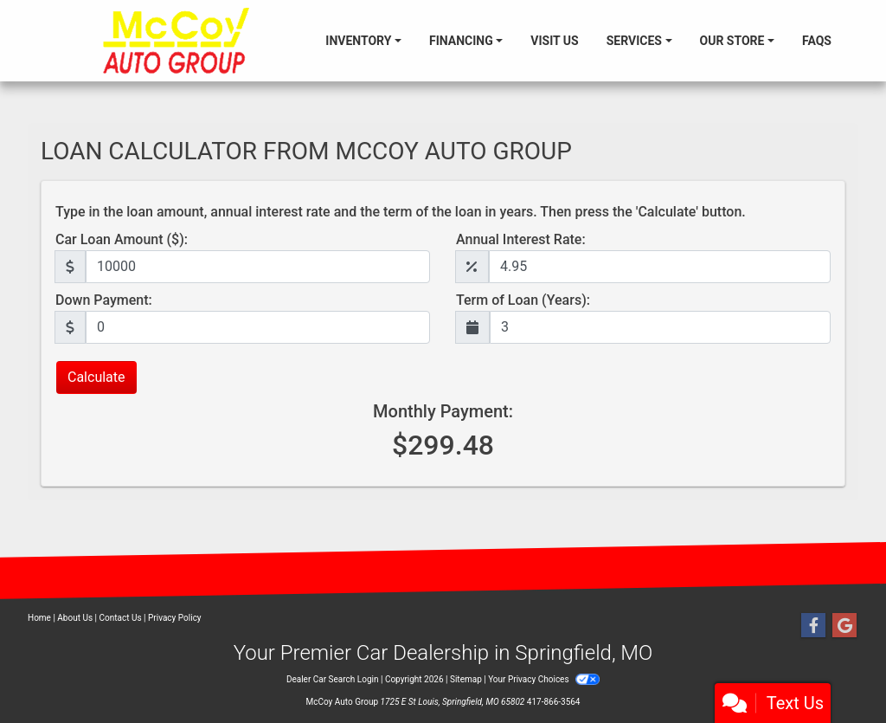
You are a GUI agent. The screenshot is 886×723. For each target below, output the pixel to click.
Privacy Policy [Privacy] (175, 618)
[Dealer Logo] (176, 40)
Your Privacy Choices (544, 679)
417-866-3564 (554, 702)
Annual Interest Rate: (521, 239)
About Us (75, 618)
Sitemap (466, 679)
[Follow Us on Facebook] (813, 626)
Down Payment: (103, 300)
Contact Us (121, 618)
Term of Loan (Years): (523, 300)
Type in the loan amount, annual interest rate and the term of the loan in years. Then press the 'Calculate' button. (400, 211)
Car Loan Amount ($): (121, 239)
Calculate (96, 377)
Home (39, 618)
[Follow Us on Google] (844, 626)
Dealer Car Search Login (332, 679)
